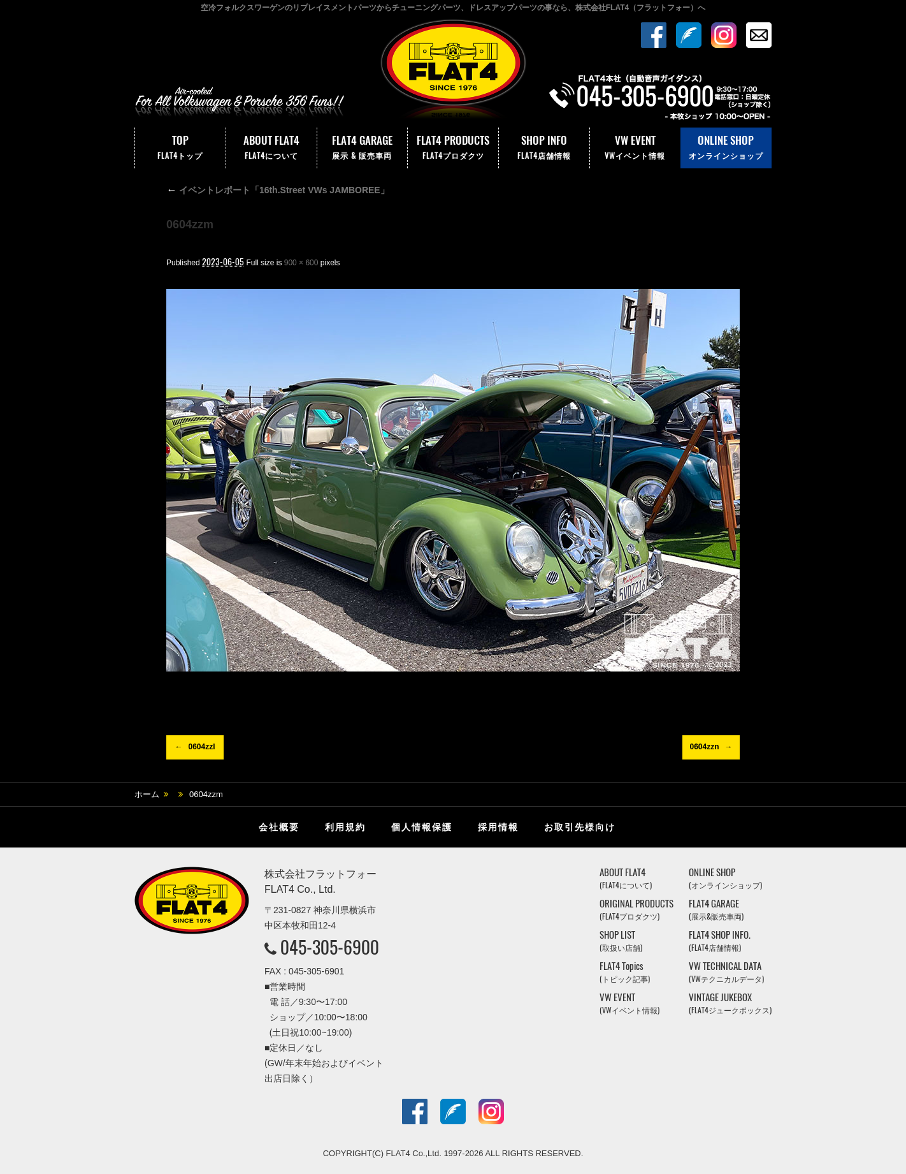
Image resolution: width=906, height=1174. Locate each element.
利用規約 (345, 827)
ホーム (146, 794)
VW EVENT (635, 148)
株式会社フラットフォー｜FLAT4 (453, 72)
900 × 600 (301, 262)
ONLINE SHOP (726, 148)
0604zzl (201, 746)
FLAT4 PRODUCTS (453, 148)
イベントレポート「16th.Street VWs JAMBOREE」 (277, 190)
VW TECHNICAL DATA (726, 972)
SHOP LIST (621, 940)
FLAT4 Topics (625, 972)
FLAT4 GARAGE (362, 148)
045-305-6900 (329, 947)
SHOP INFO (544, 148)
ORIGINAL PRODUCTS (636, 909)
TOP (180, 148)
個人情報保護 (421, 827)
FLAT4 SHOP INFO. (720, 940)
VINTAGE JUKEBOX (730, 1003)
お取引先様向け (579, 827)
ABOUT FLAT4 (271, 148)
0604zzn (704, 746)
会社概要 (279, 827)
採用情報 (498, 827)
